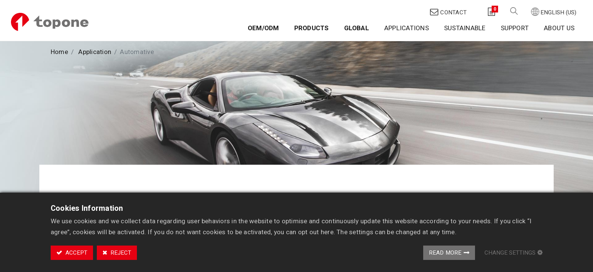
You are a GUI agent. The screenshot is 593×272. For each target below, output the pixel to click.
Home (59, 46)
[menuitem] (263, 25)
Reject (120, 253)
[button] (513, 7)
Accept (75, 253)
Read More (445, 253)
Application (94, 46)
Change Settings (510, 253)
